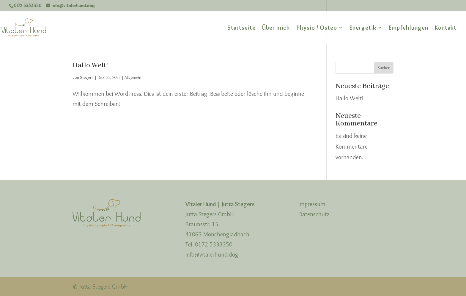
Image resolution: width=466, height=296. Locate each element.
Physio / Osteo (317, 28)
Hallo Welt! (90, 65)
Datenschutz (314, 214)
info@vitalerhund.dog (211, 254)
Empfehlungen (408, 28)
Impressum (311, 204)
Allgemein (133, 77)
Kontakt (445, 28)
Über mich (276, 28)
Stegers (87, 77)
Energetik (363, 28)
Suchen (383, 67)
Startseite (241, 28)
